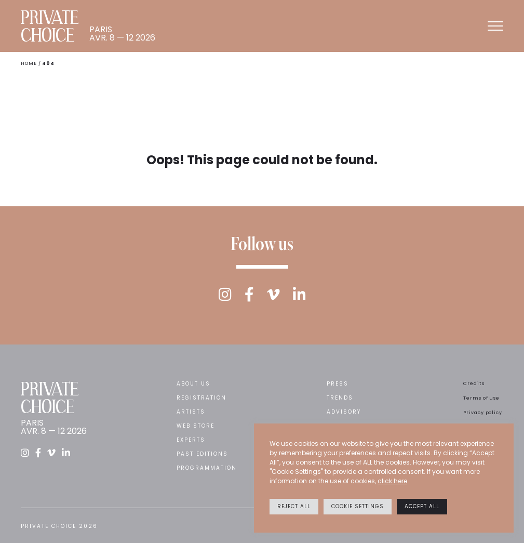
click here (392, 480)
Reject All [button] (294, 506)
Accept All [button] (422, 506)
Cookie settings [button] (357, 506)
